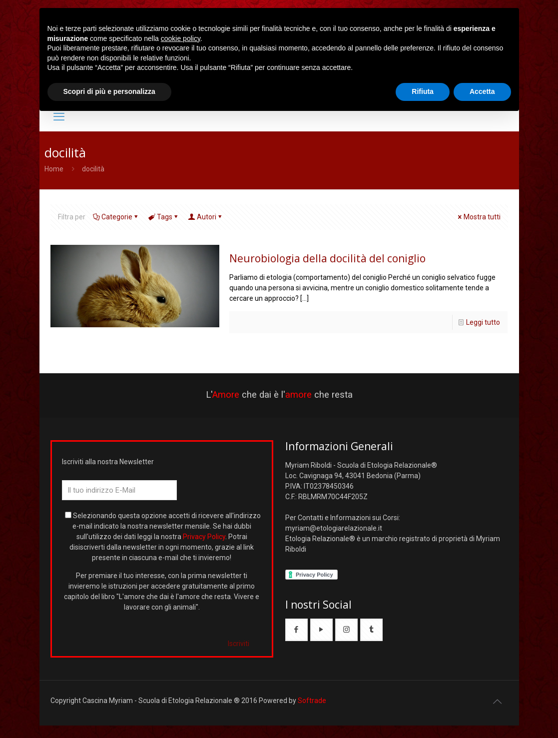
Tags (163, 217)
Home (53, 169)
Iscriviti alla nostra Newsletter (108, 462)
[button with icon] (296, 630)
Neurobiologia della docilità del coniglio (327, 258)
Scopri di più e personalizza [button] (109, 91)
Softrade (312, 701)
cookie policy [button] (180, 38)
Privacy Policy (204, 537)
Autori (205, 217)
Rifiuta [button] (423, 91)
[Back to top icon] (497, 701)
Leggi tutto (483, 322)
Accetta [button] (482, 91)
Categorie (116, 217)
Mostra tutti (479, 217)
